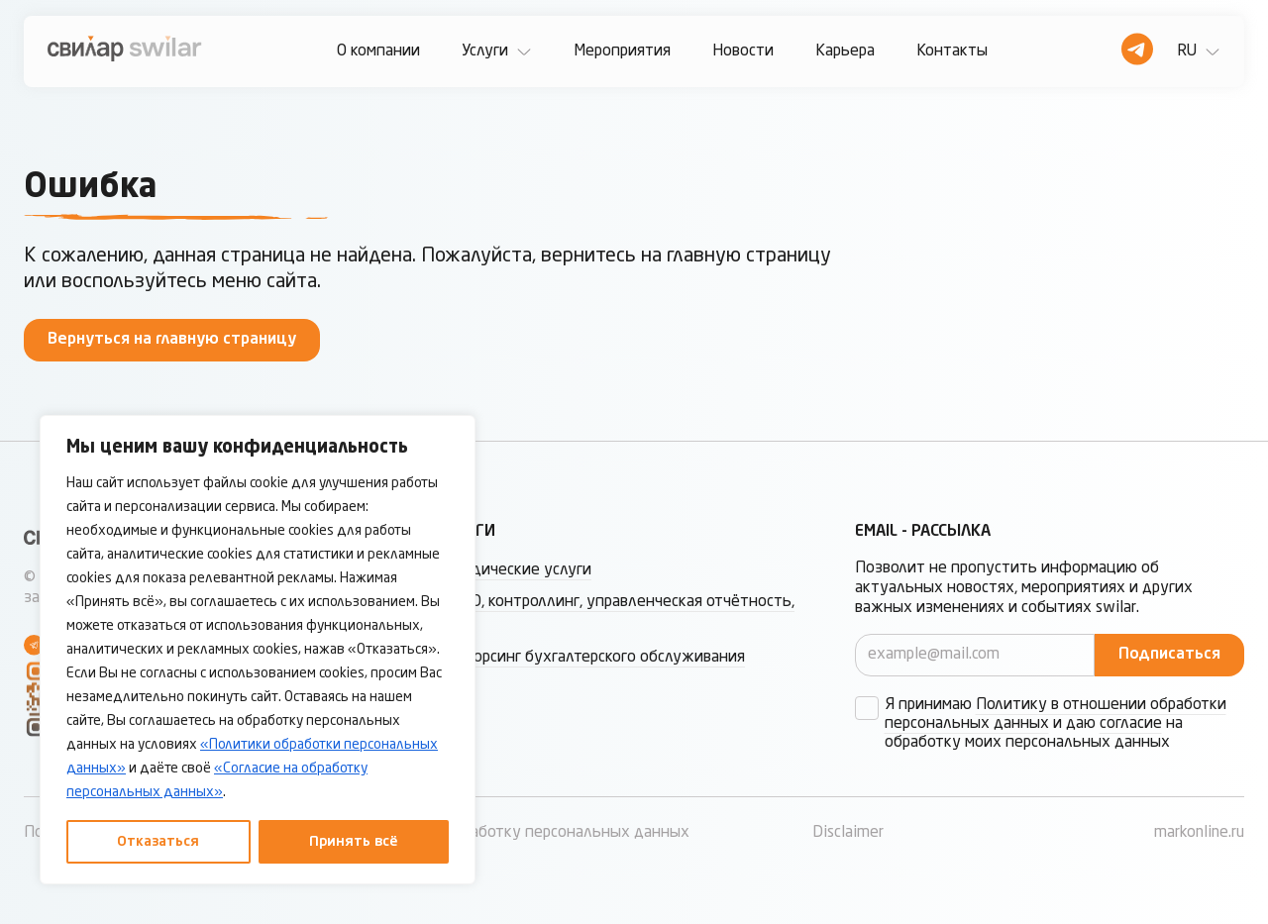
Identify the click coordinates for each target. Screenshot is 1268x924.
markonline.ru (1199, 833)
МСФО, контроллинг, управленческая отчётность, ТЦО (617, 614)
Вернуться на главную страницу (172, 340)
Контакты (952, 51)
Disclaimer (848, 833)
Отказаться (158, 842)
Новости (743, 51)
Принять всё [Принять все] (353, 842)
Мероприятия (622, 51)
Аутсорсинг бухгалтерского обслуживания (592, 658)
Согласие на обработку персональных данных (523, 833)
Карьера (845, 51)
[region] (258, 649)
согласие (1131, 724)
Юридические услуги (515, 570)
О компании (378, 51)
